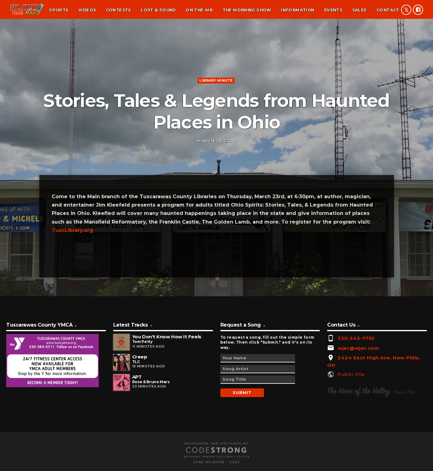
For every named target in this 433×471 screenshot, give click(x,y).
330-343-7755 (356, 419)
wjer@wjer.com (358, 428)
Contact (388, 9)
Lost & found (158, 9)
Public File (351, 455)
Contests (118, 9)
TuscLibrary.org (72, 311)
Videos (87, 9)
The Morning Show (247, 9)
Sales (359, 9)
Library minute (215, 118)
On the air (199, 9)
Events (333, 9)
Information (297, 9)
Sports (58, 9)
